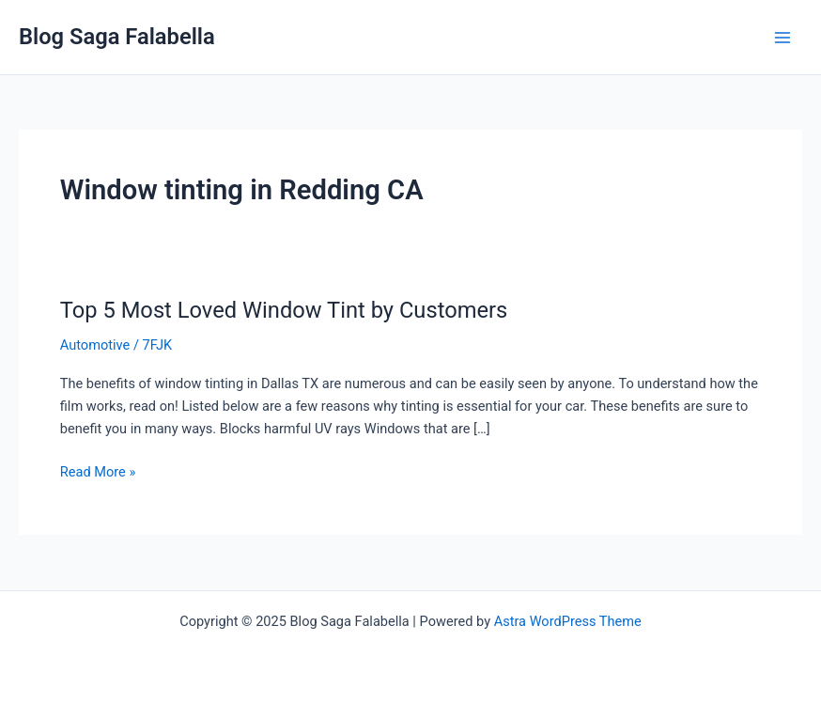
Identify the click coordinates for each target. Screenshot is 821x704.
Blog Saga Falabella (117, 36)
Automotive (95, 344)
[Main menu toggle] (782, 37)
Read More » (98, 470)
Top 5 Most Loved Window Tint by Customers (284, 310)
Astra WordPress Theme (568, 621)
